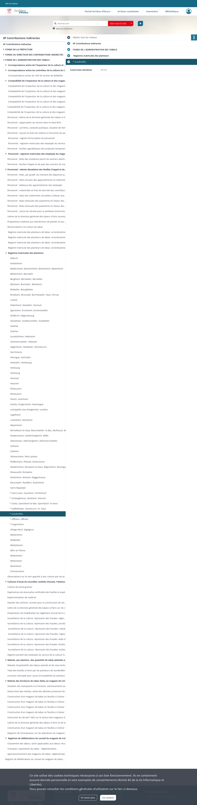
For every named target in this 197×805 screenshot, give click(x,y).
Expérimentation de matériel (21, 597)
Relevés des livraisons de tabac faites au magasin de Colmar (37, 680)
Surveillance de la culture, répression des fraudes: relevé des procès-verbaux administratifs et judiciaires (37, 628)
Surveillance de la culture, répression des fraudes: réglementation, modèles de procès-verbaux (37, 618)
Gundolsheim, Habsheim (22, 336)
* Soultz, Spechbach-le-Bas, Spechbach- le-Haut (34, 503)
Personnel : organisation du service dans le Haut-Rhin (34, 122)
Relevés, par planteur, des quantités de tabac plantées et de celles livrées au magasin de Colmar (37, 660)
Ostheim (14, 446)
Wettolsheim (16, 545)
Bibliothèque (172, 11)
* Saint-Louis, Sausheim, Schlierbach (28, 493)
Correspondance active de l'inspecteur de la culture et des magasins (37, 65)
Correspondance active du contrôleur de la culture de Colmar (37, 70)
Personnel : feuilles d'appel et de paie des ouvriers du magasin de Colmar (37, 164)
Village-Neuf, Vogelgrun (22, 529)
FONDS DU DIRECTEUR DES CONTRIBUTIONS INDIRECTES (34, 54)
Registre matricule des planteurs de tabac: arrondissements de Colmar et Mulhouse (37, 232)
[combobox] (120, 23)
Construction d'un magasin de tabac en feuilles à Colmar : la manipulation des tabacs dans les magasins (37, 727)
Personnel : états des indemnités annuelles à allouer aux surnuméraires (37, 195)
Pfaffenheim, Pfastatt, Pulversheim (27, 461)
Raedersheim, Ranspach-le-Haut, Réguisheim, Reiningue (38, 466)
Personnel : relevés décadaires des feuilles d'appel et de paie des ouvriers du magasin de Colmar (37, 169)
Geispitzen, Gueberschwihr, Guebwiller (30, 320)
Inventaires (152, 11)
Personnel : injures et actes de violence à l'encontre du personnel (37, 133)
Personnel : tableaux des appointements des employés (34, 185)
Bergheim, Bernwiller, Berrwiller (26, 279)
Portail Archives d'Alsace (97, 11)
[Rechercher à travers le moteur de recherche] (82, 23)
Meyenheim (16, 425)
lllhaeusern (16, 388)
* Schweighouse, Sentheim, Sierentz (28, 498)
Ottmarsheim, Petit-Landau (23, 456)
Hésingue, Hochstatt (20, 357)
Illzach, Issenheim (19, 399)
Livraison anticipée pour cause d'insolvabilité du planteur (36, 675)
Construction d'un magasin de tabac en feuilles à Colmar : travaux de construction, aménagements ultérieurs (37, 707)
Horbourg (15, 367)
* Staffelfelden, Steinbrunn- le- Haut (28, 508)
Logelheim (15, 414)
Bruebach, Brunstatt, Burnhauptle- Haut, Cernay (34, 294)
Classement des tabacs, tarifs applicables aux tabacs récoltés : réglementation (37, 743)
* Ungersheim (17, 524)
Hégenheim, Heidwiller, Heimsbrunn (28, 346)
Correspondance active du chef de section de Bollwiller (35, 75)
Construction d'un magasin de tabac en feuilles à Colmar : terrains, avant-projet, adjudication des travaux (37, 696)
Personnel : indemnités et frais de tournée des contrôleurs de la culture (37, 190)
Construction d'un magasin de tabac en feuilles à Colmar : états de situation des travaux (37, 701)
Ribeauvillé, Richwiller (21, 472)
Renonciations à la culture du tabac (25, 226)
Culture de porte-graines (19, 587)
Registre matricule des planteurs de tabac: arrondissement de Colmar (37, 242)
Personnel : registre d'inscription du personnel (31, 138)
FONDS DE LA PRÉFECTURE (19, 49)
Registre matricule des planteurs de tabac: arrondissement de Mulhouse (37, 237)
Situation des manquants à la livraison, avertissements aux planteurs (37, 686)
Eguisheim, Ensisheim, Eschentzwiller (29, 310)
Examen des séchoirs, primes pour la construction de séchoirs (37, 602)
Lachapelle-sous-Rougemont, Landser (29, 409)
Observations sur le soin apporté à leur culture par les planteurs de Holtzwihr (37, 576)
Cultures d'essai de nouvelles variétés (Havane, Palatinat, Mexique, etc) (37, 581)
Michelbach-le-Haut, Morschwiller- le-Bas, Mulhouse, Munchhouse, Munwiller (39, 430)
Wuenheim (15, 566)
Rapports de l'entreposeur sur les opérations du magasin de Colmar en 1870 (37, 733)
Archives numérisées (128, 11)
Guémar (14, 326)
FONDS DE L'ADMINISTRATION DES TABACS (27, 59)
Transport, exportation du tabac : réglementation (32, 748)
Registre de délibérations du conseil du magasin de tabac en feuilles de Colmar (35, 759)
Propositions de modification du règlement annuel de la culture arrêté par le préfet (37, 613)
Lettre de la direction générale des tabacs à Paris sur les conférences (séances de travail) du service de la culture (37, 607)
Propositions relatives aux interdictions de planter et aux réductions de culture (37, 221)
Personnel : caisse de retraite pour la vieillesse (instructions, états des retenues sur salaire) (37, 211)
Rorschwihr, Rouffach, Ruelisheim (27, 482)
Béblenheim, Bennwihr (21, 273)
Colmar (13, 300)
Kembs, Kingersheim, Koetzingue (26, 404)
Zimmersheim (17, 571)
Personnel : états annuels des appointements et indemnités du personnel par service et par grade (37, 179)
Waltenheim (16, 534)
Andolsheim (16, 263)
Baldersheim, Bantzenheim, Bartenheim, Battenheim (36, 268)
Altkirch (14, 258)
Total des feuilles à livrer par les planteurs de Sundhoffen (36, 670)
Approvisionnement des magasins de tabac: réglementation (37, 754)
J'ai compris (108, 797)
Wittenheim (16, 560)
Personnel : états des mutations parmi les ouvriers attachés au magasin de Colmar (37, 159)
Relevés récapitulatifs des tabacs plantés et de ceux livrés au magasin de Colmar (37, 665)
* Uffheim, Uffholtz (19, 519)
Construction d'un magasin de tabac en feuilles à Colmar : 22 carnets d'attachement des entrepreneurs (37, 712)
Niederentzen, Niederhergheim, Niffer (29, 435)
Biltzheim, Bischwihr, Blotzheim (26, 284)
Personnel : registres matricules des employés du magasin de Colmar (37, 153)
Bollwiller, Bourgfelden (21, 289)
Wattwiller (15, 540)
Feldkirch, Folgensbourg (22, 315)
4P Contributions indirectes (17, 44)
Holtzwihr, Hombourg (21, 362)
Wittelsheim (16, 555)
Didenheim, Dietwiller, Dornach (26, 305)
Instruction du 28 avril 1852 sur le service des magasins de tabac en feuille (37, 717)
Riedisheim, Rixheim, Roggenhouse (27, 477)
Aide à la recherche (64, 28)
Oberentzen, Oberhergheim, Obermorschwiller (33, 440)
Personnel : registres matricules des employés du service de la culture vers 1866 (37, 143)
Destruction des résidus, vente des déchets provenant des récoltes (37, 691)
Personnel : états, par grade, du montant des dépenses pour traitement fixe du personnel (37, 174)
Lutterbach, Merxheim (21, 420)
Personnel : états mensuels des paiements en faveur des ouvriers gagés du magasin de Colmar (37, 200)
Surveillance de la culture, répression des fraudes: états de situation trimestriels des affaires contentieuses (37, 639)
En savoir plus (88, 797)
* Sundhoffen (16, 513)
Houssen (14, 378)
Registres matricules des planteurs (25, 253)
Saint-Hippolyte (18, 487)
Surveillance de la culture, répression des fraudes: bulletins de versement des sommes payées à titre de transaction (37, 649)
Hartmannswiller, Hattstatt (23, 341)
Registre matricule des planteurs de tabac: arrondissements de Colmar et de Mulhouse (37, 247)
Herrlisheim (16, 352)
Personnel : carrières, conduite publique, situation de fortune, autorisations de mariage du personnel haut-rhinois (37, 127)
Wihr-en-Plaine (17, 550)
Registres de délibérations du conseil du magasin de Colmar (37, 738)
